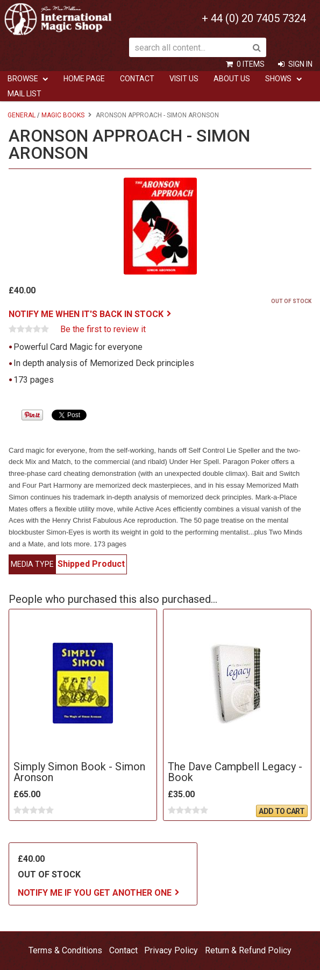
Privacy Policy (171, 950)
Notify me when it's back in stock (86, 314)
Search (256, 47)
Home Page (84, 78)
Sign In (300, 64)
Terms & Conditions (65, 950)
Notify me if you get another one (95, 893)
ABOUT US (232, 78)
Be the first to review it (103, 329)
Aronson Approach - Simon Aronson (157, 115)
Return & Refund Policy (248, 950)
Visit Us (183, 78)
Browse (23, 78)
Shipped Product (91, 564)
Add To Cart (281, 811)
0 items (251, 64)
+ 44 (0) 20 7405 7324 (254, 18)
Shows (278, 78)
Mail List (24, 93)
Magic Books (62, 115)
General (21, 115)
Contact (137, 78)
